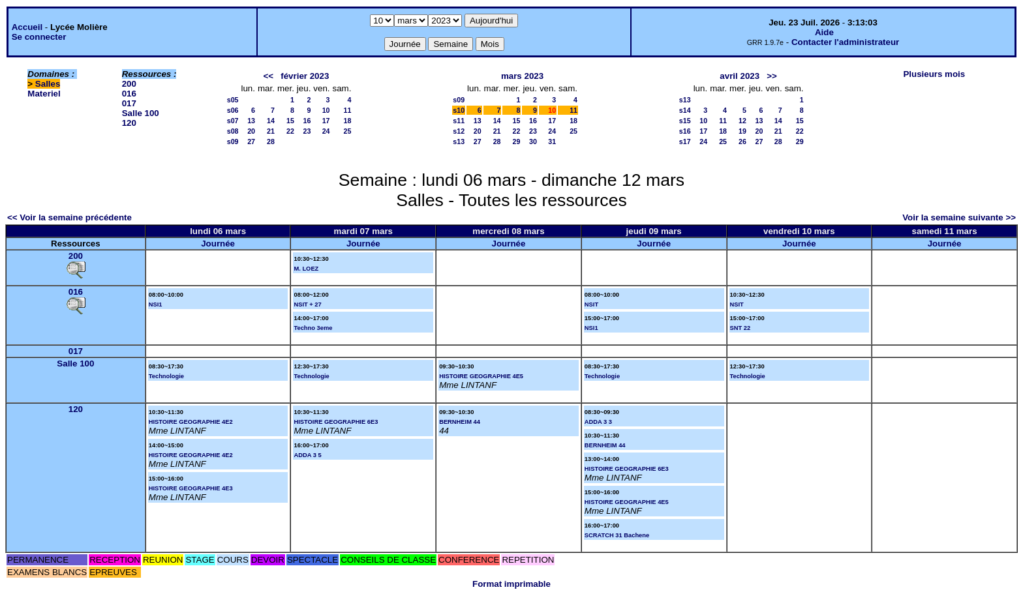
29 (517, 141)
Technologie (166, 376)
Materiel (43, 93)
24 (326, 131)
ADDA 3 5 (307, 455)
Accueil (27, 27)
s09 (233, 141)
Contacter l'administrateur (845, 42)
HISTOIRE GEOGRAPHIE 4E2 (191, 422)
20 (251, 131)
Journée (218, 243)
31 (552, 141)
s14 (685, 110)
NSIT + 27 (307, 304)
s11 (459, 121)
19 (742, 131)
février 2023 (305, 76)
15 (290, 121)
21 (271, 131)
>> (772, 76)
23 (307, 131)
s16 (685, 131)
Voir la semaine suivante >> (959, 217)
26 (742, 141)
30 (533, 141)
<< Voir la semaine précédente (69, 217)
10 (326, 110)
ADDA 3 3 (598, 422)
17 (326, 121)
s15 (685, 121)
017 (129, 103)
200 (129, 84)
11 (348, 110)
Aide (824, 32)
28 (271, 141)
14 (271, 121)
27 (251, 141)
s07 (233, 121)
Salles (48, 84)
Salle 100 (140, 113)
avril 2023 (739, 76)
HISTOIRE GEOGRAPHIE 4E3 (191, 488)
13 (251, 121)
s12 (459, 131)
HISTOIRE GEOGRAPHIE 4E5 (481, 376)
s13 (459, 141)
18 (348, 121)
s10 (459, 110)
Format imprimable (511, 584)
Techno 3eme (313, 328)
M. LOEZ (306, 268)
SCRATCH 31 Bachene (617, 535)
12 (742, 121)
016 (129, 93)
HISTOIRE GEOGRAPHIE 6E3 (336, 422)
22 (290, 131)
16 (307, 121)
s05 (233, 100)
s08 (233, 131)
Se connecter (39, 37)
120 (129, 123)
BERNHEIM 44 (459, 422)
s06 (233, 110)
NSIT (591, 304)
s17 (685, 141)
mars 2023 (522, 76)
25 (348, 131)
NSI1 (155, 304)
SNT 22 (740, 328)
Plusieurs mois (934, 74)
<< (269, 76)
